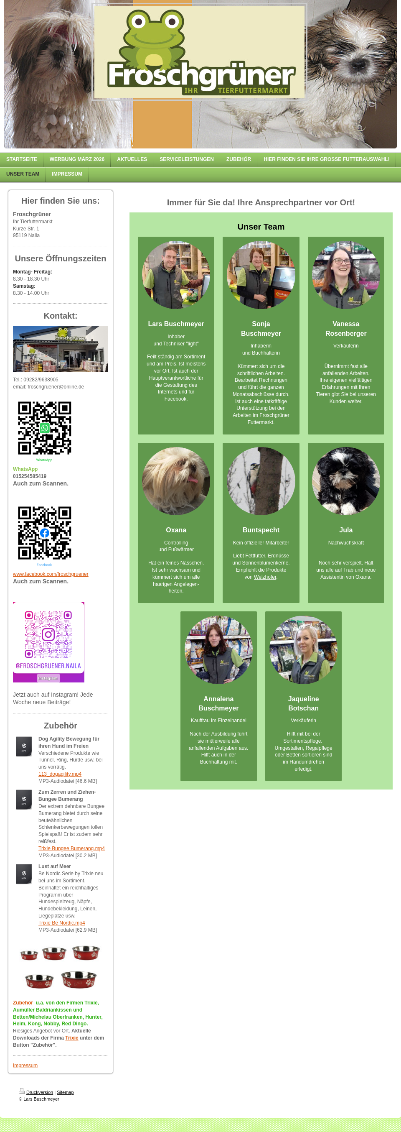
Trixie (71, 1038)
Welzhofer (265, 577)
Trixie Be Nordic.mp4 (61, 923)
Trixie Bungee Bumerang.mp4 (71, 848)
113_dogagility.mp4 (59, 774)
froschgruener (73, 574)
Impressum (25, 1065)
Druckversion (36, 1092)
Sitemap (65, 1092)
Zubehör (23, 1003)
